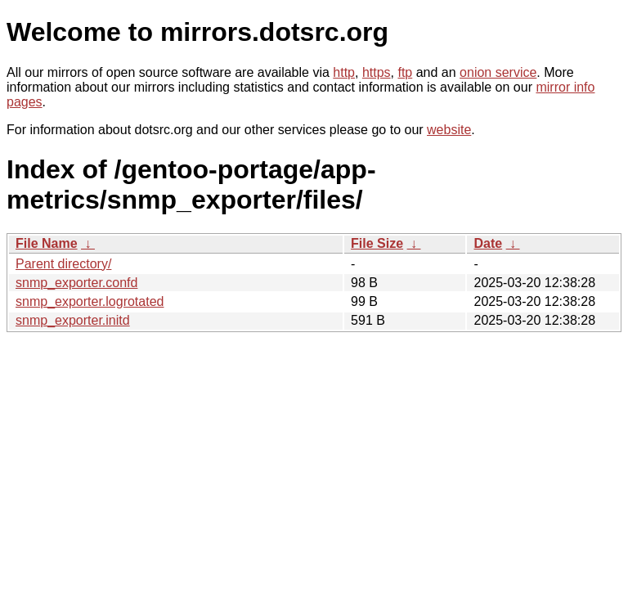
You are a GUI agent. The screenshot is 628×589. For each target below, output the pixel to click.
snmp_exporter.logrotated (90, 301)
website (449, 130)
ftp (404, 72)
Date (487, 243)
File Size (377, 243)
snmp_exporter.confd (76, 283)
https (376, 72)
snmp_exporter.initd (73, 320)
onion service (498, 72)
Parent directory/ (63, 264)
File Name (47, 243)
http (344, 72)
